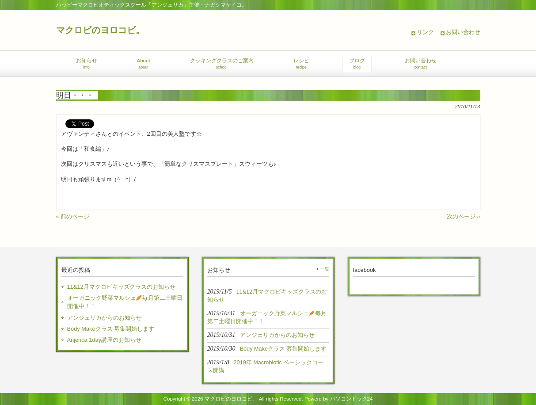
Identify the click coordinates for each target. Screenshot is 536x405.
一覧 (324, 269)
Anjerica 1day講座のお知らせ (104, 339)
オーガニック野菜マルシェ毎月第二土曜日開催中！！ (125, 301)
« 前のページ (73, 216)
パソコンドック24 (351, 398)
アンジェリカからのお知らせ (104, 317)
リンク (425, 32)
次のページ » (463, 216)
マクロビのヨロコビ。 (100, 30)
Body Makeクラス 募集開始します (111, 328)
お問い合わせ (463, 32)
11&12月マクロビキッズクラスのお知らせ (121, 286)
